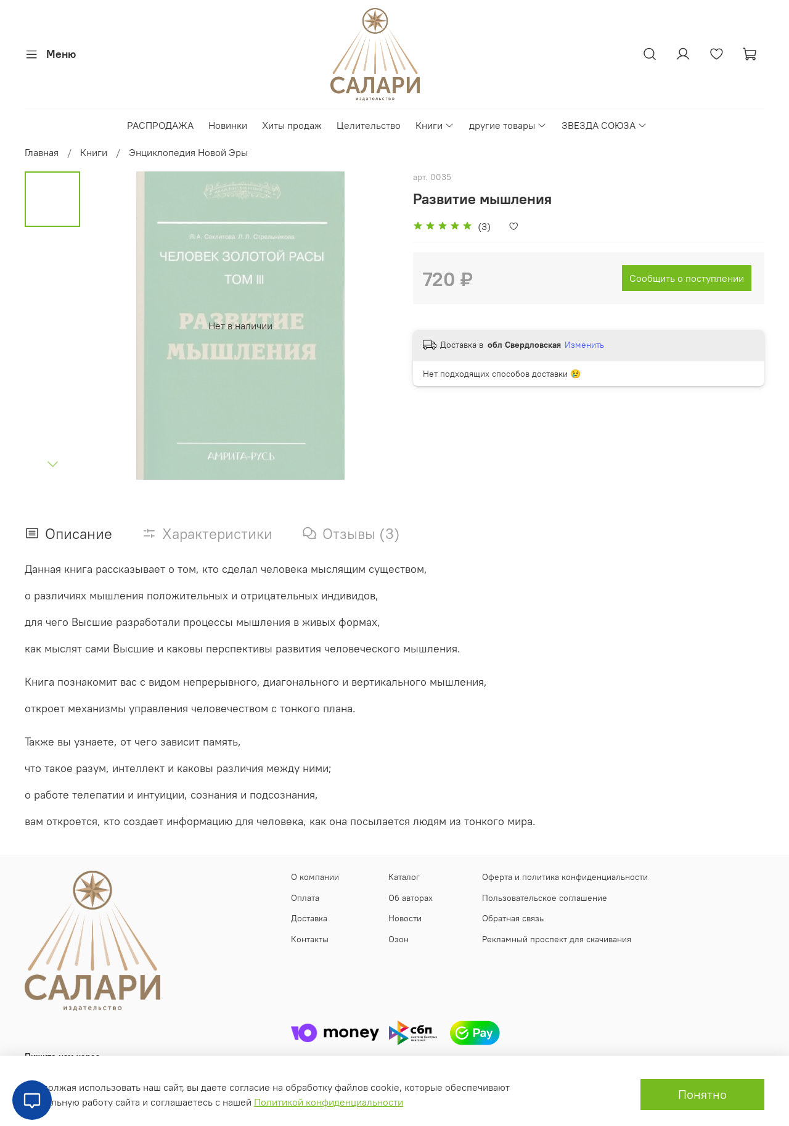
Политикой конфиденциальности (328, 1102)
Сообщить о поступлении (686, 278)
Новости (405, 918)
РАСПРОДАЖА (160, 125)
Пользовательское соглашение (544, 897)
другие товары (508, 125)
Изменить (584, 344)
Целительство (369, 125)
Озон (398, 939)
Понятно (702, 1094)
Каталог (404, 876)
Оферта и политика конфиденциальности (565, 876)
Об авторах (410, 897)
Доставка (309, 918)
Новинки (227, 125)
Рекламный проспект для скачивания (556, 939)
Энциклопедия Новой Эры (188, 152)
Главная (42, 152)
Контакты (310, 939)
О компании (315, 876)
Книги (434, 125)
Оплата (305, 897)
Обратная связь (513, 918)
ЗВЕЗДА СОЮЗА (604, 125)
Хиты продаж (292, 125)
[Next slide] (52, 464)
